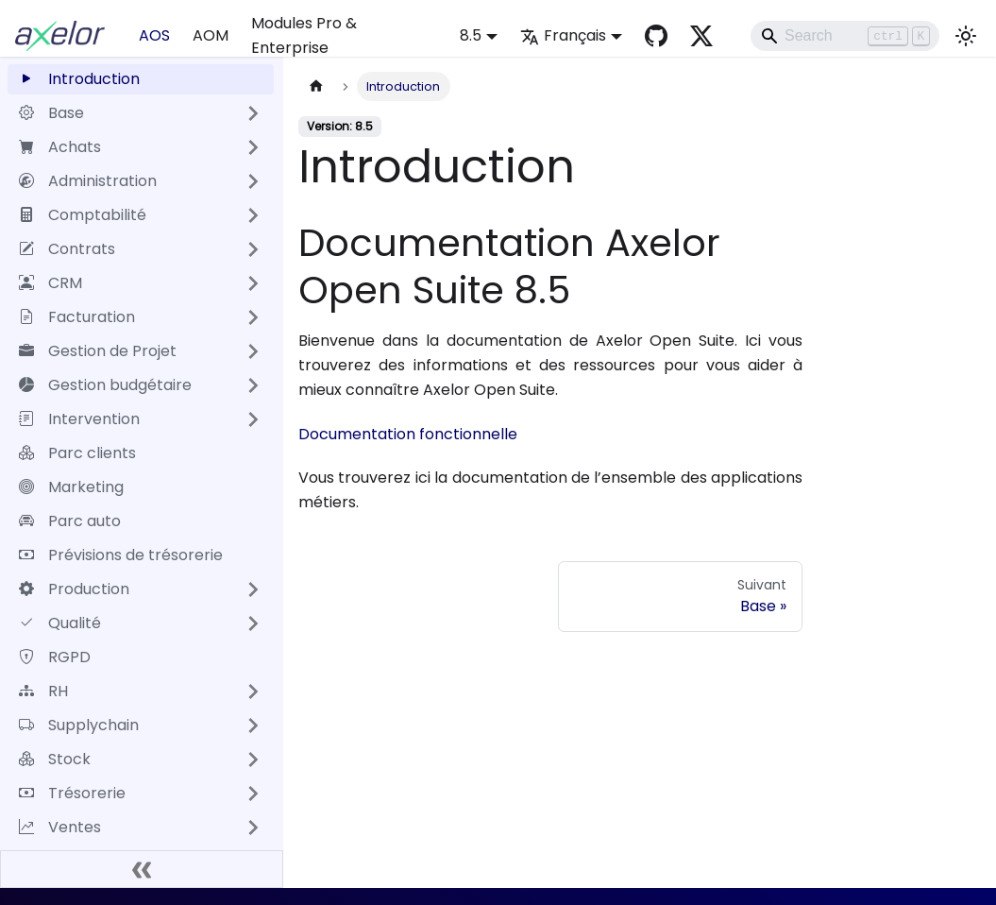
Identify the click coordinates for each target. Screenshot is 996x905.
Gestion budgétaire (105, 385)
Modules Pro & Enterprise (304, 35)
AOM (210, 35)
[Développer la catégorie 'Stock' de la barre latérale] (253, 759)
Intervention (79, 419)
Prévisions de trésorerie (121, 555)
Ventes (60, 827)
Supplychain (79, 725)
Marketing (71, 487)
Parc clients (77, 453)
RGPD (55, 657)
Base (51, 113)
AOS (154, 35)
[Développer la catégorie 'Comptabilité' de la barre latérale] (253, 215)
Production (74, 589)
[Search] (845, 36)
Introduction (79, 79)
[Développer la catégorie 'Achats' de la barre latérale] (253, 147)
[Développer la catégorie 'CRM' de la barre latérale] (253, 283)
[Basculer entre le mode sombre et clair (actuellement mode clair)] (966, 36)
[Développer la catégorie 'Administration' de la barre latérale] (253, 181)
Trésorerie (72, 793)
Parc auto (70, 521)
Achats (60, 147)
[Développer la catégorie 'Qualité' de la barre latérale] (253, 623)
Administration (88, 181)
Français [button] (563, 35)
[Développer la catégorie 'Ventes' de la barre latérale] (253, 827)
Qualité (60, 623)
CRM (50, 283)
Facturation (77, 317)
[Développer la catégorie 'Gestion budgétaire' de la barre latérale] (253, 385)
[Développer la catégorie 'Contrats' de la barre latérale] (253, 249)
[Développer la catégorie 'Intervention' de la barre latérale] (253, 419)
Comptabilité (82, 215)
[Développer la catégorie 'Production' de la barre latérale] (253, 589)
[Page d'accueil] (316, 86)
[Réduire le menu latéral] (141, 869)
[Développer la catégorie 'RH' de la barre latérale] (253, 691)
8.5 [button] (470, 35)
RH (43, 691)
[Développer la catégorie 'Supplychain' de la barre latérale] (253, 725)
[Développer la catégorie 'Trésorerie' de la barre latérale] (253, 793)
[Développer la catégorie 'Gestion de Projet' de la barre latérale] (253, 351)
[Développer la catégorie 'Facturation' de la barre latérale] (253, 317)
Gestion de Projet (98, 351)
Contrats (67, 249)
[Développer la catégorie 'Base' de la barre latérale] (253, 113)
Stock (55, 759)
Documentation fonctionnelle (407, 434)
